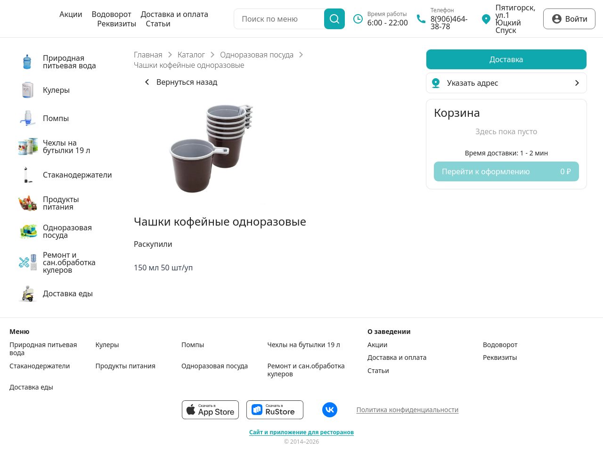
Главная (148, 54)
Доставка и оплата (174, 14)
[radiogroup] (506, 59)
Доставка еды (31, 387)
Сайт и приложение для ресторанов (301, 432)
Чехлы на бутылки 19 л (304, 345)
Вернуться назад (179, 82)
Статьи (158, 23)
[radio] (506, 59)
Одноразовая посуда (256, 54)
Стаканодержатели (39, 366)
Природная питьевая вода (43, 349)
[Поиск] (334, 18)
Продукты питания (126, 366)
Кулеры (107, 345)
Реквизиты (116, 23)
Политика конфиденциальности (407, 409)
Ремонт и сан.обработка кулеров (306, 370)
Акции (70, 14)
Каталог (191, 54)
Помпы (192, 345)
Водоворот (111, 14)
